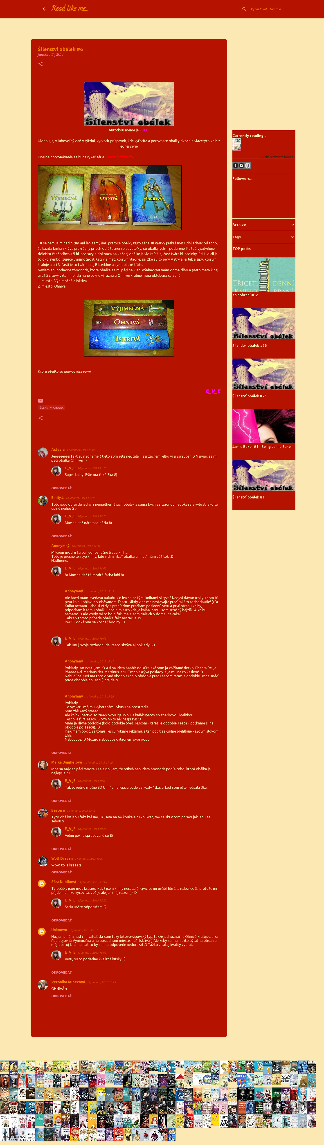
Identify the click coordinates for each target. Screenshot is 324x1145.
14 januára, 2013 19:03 (91, 638)
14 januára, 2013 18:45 (99, 591)
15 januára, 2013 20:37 (83, 930)
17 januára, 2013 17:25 (101, 982)
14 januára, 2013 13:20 (79, 497)
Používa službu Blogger (162, 1049)
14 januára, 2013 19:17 (99, 661)
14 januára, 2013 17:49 (98, 762)
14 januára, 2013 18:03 (91, 780)
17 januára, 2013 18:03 (91, 952)
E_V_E (70, 468)
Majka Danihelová (66, 762)
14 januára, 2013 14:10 (91, 516)
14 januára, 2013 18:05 (81, 810)
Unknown (59, 930)
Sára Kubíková (63, 882)
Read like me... (69, 9)
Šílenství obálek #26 (249, 345)
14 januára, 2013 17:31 (85, 545)
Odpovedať (61, 488)
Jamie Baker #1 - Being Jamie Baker (262, 447)
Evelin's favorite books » (278, 157)
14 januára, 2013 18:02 (91, 568)
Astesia (58, 449)
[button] (40, 64)
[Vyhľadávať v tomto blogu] (259, 9)
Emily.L (57, 498)
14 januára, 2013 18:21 (91, 829)
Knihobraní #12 (245, 295)
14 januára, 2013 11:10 (91, 468)
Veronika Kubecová (68, 982)
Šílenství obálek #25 (249, 396)
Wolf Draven (62, 858)
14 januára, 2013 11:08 (80, 449)
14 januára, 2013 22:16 (92, 882)
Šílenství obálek (51, 407)
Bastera (58, 810)
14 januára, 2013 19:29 (99, 696)
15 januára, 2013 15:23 (91, 900)
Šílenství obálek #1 (248, 497)
